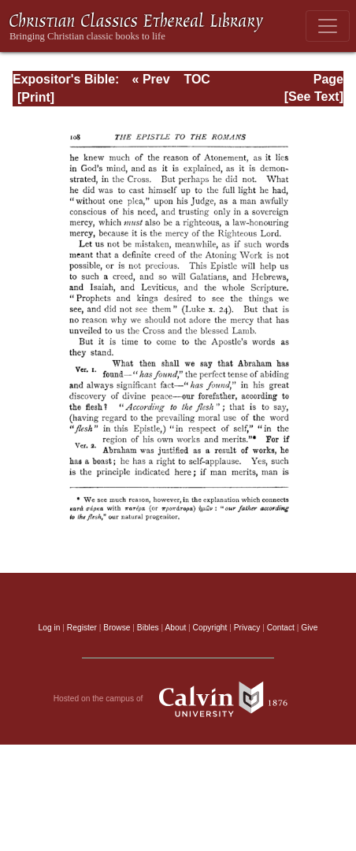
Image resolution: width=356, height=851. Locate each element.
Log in (50, 627)
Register (82, 627)
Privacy (247, 627)
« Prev (151, 79)
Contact (281, 627)
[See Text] (313, 96)
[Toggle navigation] (328, 26)
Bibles (148, 627)
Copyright (210, 627)
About (175, 627)
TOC (197, 79)
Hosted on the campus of (178, 699)
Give (309, 627)
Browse (116, 627)
